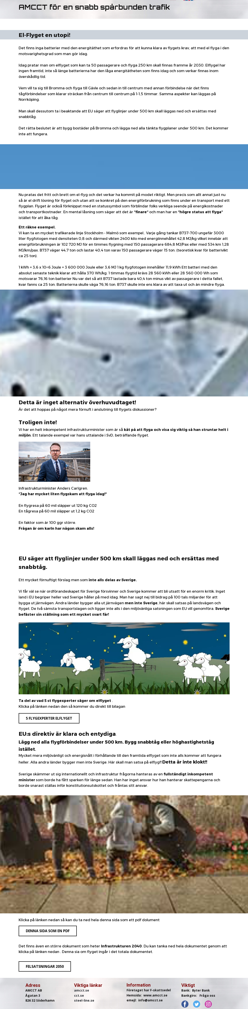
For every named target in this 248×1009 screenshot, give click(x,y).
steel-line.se (84, 1000)
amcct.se (81, 990)
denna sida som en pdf (48, 930)
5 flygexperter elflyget (49, 718)
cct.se (79, 995)
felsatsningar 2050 (45, 966)
